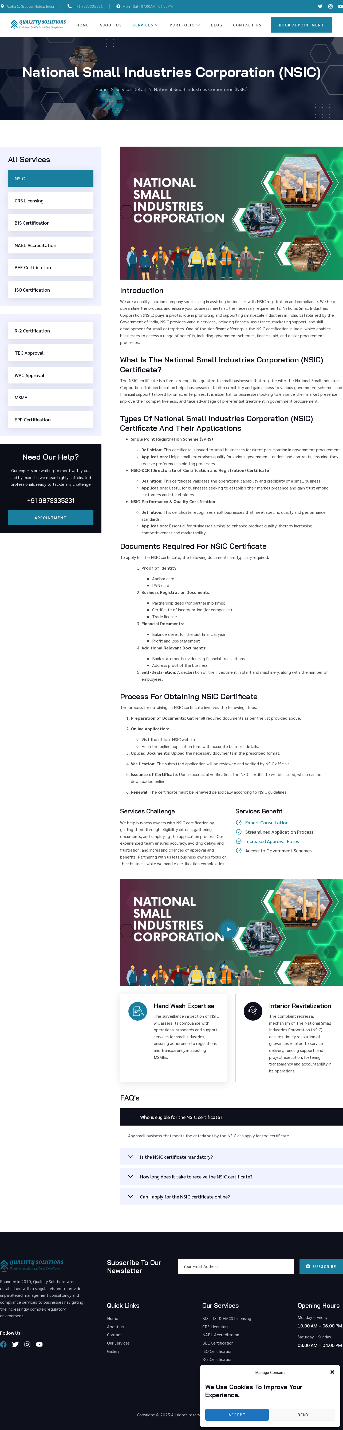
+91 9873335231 (50, 500)
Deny (303, 1414)
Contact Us (247, 24)
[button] (332, 1372)
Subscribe (321, 1266)
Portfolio (185, 24)
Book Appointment (301, 24)
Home (82, 24)
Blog (216, 24)
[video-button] (228, 930)
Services (146, 24)
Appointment (51, 517)
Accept (237, 1414)
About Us (111, 24)
